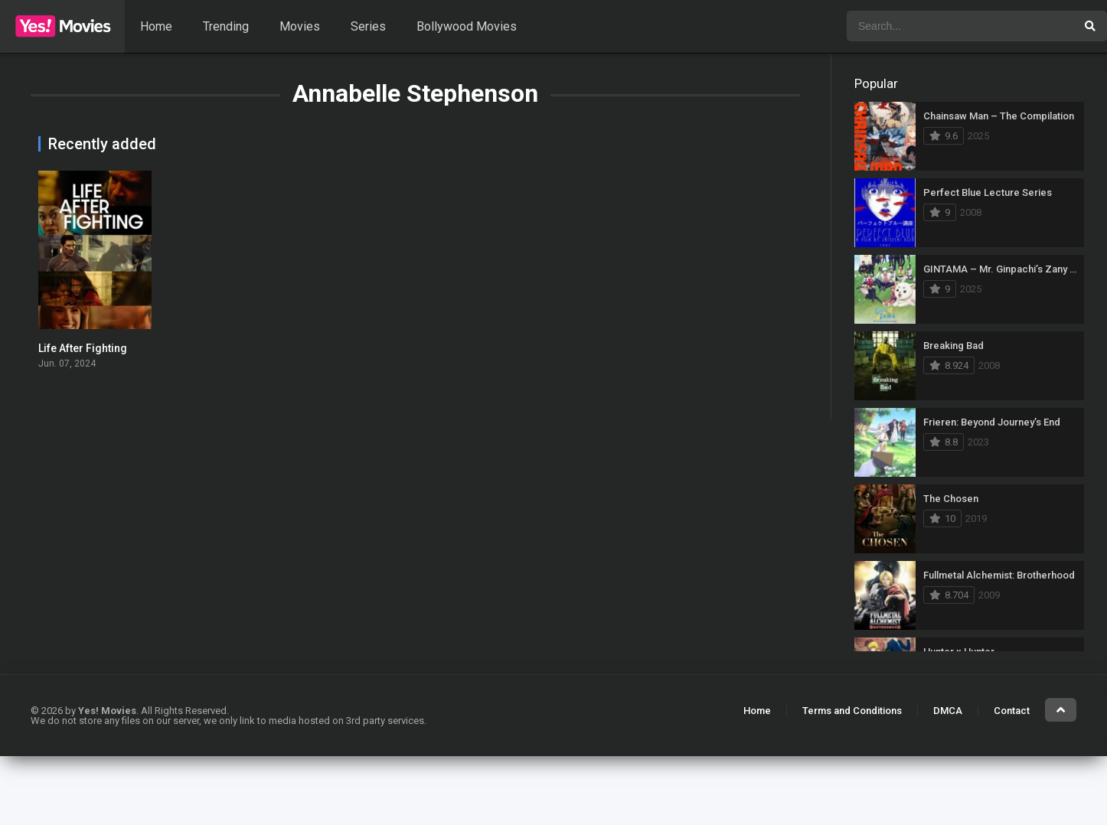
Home (156, 26)
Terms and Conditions (852, 710)
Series (368, 26)
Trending (226, 26)
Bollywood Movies (466, 26)
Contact (1012, 710)
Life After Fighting (82, 348)
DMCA (947, 710)
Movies (299, 26)
